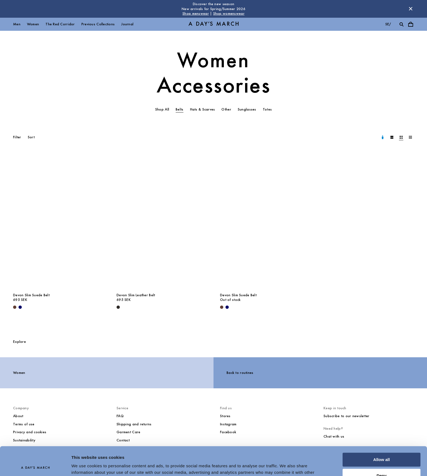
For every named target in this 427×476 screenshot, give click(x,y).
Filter (17, 137)
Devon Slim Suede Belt (31, 295)
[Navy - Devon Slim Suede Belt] (20, 307)
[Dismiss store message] (410, 8)
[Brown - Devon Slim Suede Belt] (14, 307)
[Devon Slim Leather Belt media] (162, 221)
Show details (84, 465)
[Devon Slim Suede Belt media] (58, 221)
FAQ (120, 416)
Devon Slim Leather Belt (136, 295)
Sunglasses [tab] (247, 109)
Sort (31, 137)
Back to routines (240, 372)
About (18, 416)
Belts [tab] (179, 109)
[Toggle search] (401, 24)
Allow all (381, 431)
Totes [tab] (267, 109)
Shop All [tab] (162, 109)
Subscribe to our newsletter (347, 416)
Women (33, 24)
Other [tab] (226, 109)
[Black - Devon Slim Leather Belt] (118, 307)
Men (16, 24)
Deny (382, 446)
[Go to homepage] (213, 24)
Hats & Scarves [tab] (202, 109)
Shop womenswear (229, 13)
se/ (388, 24)
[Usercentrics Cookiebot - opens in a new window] (35, 465)
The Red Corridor (60, 24)
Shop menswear (195, 13)
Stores (225, 416)
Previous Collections (98, 24)
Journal (127, 24)
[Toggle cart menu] (410, 24)
